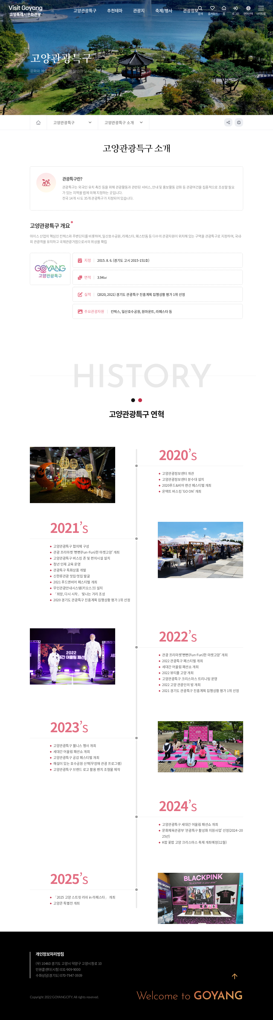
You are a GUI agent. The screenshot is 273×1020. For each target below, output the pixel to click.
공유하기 (228, 122)
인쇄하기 (239, 122)
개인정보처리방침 (50, 954)
